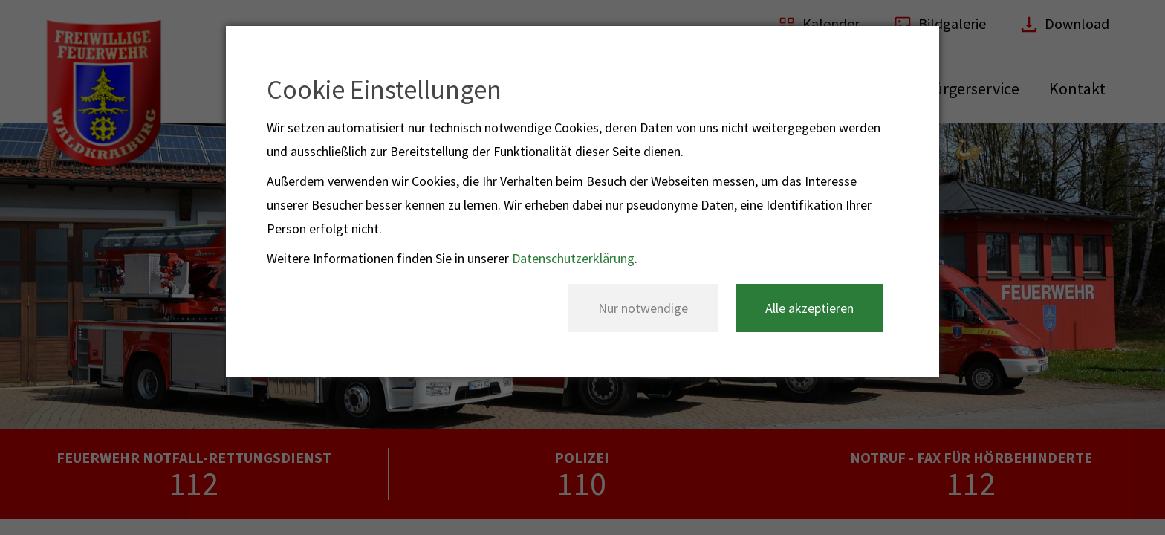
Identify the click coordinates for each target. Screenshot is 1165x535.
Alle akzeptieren (809, 308)
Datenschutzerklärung (573, 258)
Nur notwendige (643, 308)
